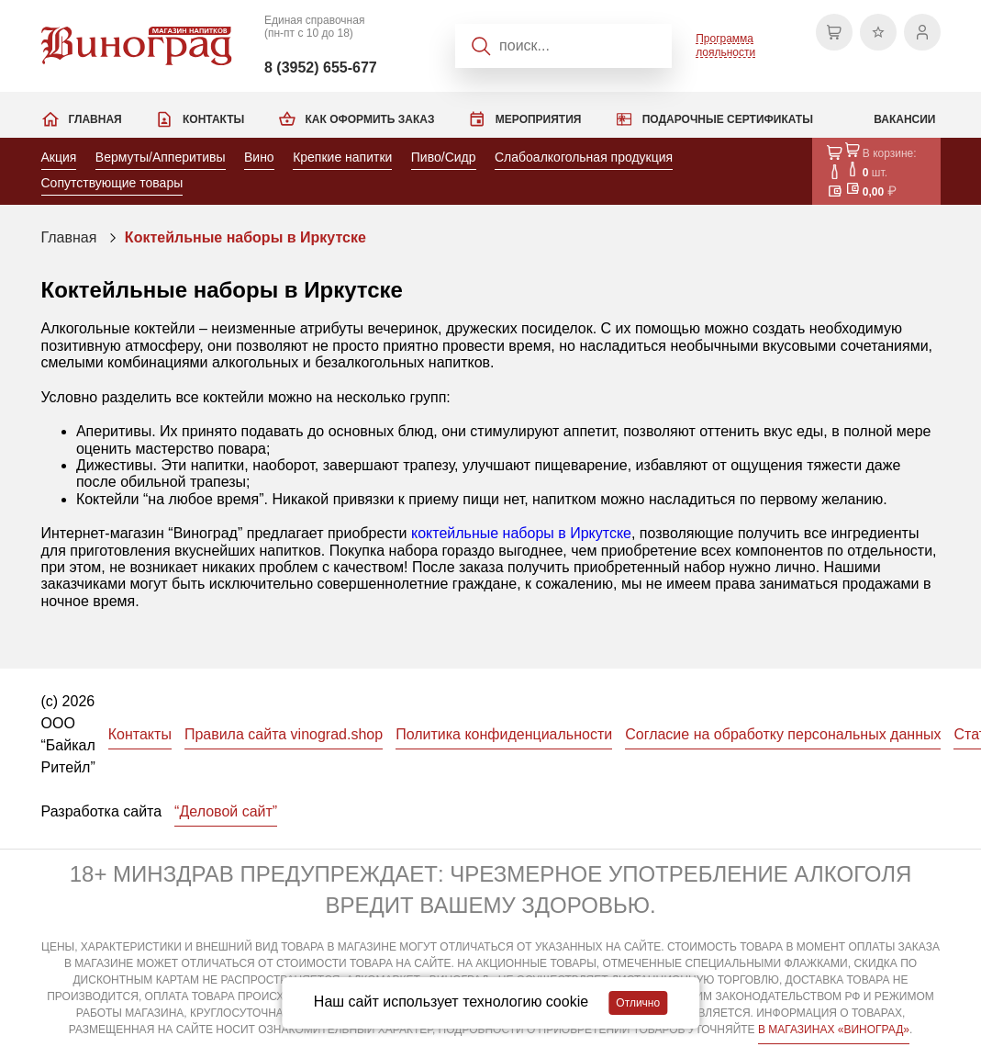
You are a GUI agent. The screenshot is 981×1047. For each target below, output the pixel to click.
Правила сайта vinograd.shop (283, 734)
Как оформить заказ (370, 119)
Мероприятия (539, 119)
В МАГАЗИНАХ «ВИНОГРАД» (833, 1029)
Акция (59, 157)
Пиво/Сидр (443, 157)
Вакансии (904, 119)
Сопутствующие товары (112, 182)
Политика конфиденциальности (504, 734)
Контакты (213, 119)
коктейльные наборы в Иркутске (521, 533)
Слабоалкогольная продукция (584, 157)
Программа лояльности (725, 45)
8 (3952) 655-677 (320, 67)
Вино (259, 157)
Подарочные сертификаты (727, 119)
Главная (95, 119)
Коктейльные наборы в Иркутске (245, 237)
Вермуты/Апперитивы (160, 157)
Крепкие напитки (342, 157)
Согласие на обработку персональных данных (783, 734)
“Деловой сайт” (225, 811)
